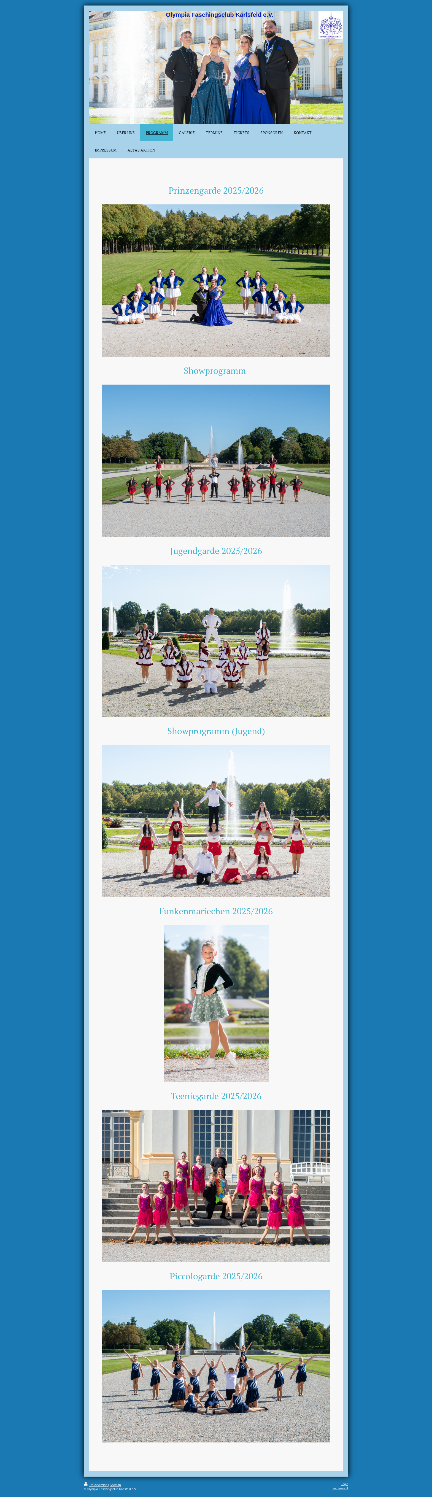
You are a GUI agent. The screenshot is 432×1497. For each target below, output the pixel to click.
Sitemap (115, 1485)
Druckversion (96, 1485)
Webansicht (340, 1488)
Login (344, 1484)
